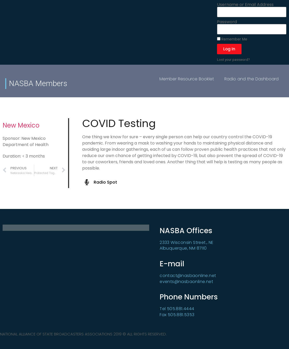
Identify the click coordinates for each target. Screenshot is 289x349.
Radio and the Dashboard (251, 79)
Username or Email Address (245, 5)
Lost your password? (233, 59)
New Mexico (21, 125)
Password (227, 22)
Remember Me (232, 39)
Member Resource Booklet (186, 79)
